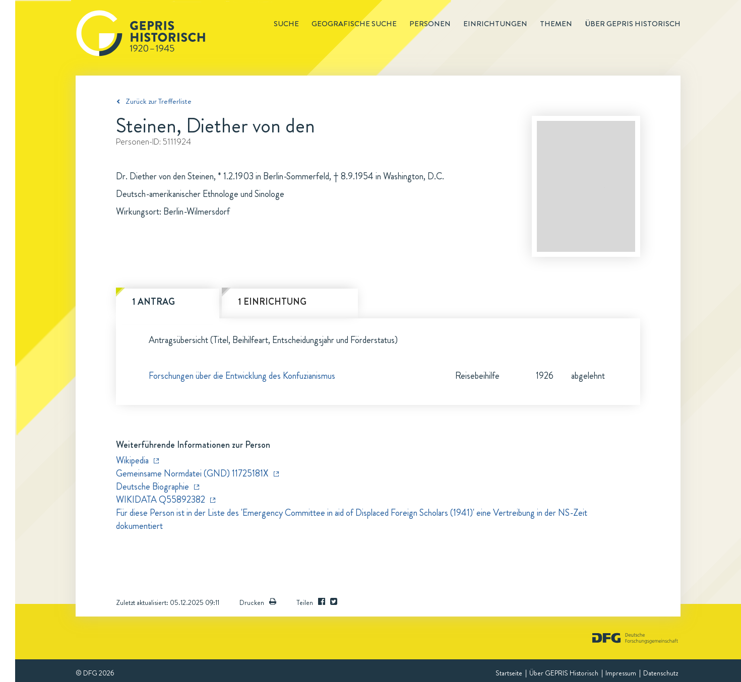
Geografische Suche (354, 23)
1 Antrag (153, 301)
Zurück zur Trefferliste (159, 101)
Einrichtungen (495, 23)
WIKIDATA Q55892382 (160, 499)
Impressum (620, 673)
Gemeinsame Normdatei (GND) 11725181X (192, 473)
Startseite (509, 673)
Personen (430, 23)
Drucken (257, 602)
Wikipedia (132, 460)
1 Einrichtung (272, 301)
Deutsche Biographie (152, 486)
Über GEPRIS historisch (633, 23)
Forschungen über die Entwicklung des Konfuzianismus (242, 375)
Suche (286, 23)
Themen (556, 23)
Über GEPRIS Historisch (563, 673)
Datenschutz (660, 673)
